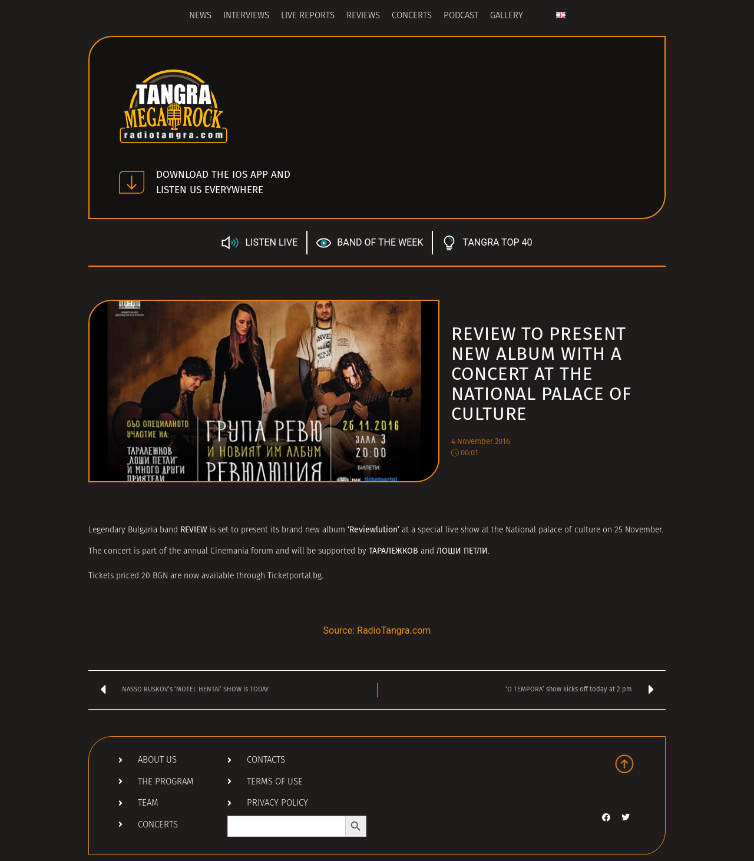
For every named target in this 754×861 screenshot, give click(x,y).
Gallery (506, 16)
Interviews (246, 16)
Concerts (412, 16)
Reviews (363, 16)
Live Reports (308, 16)
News (200, 16)
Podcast (461, 16)
